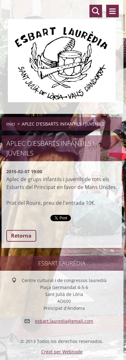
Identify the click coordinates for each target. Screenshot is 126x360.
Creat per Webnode (62, 352)
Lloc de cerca (95, 11)
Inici (10, 124)
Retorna (21, 235)
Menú (112, 11)
